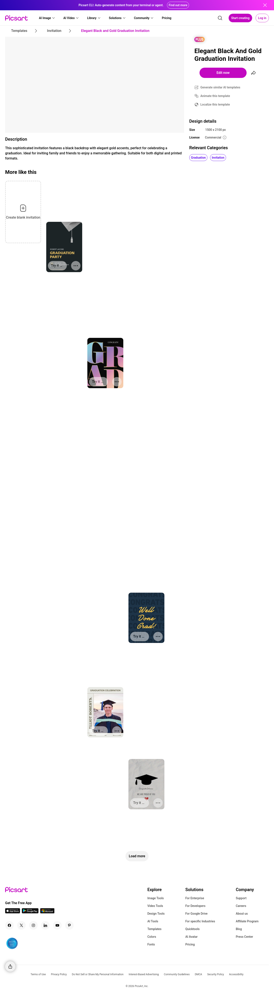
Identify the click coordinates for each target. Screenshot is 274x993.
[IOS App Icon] (12, 912)
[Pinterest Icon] (69, 925)
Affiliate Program (247, 921)
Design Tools (156, 913)
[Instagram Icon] (33, 925)
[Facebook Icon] (9, 925)
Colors (151, 936)
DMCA (198, 974)
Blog (239, 929)
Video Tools (155, 906)
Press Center (244, 936)
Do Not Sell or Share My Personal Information (98, 974)
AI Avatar (191, 936)
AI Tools (152, 921)
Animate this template (215, 96)
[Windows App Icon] (47, 912)
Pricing (190, 944)
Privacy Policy (59, 974)
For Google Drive (196, 913)
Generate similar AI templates (220, 87)
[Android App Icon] (30, 912)
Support (241, 898)
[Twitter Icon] (21, 925)
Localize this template (215, 104)
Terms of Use (38, 974)
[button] (47, 18)
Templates (154, 929)
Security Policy (215, 974)
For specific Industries (200, 921)
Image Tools (155, 898)
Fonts (151, 944)
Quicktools (192, 929)
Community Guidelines (177, 974)
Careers (241, 906)
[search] (220, 18)
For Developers (195, 906)
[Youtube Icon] (57, 925)
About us (242, 913)
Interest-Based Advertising (144, 974)
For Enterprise (194, 898)
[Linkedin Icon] (45, 925)
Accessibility (236, 974)
